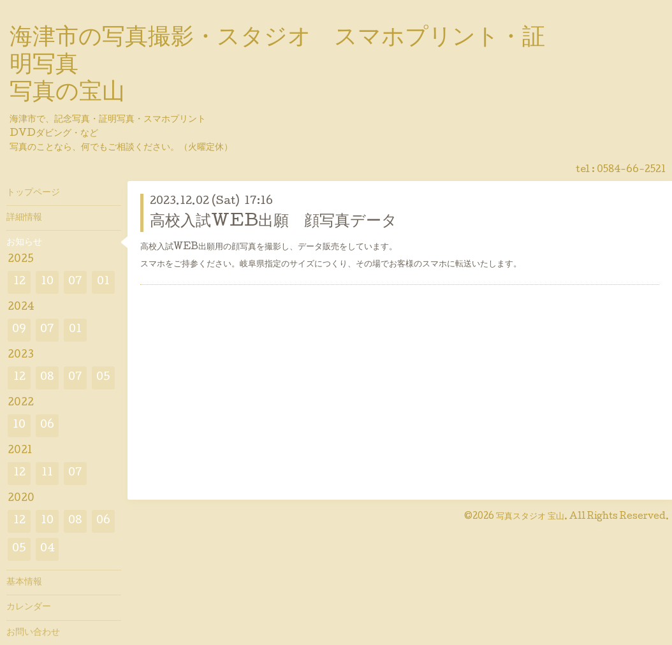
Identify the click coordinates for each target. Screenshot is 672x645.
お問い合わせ (33, 633)
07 (75, 282)
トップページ (33, 193)
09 (19, 329)
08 (47, 377)
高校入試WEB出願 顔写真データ (273, 222)
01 (103, 282)
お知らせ (24, 243)
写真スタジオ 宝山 (530, 516)
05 (103, 377)
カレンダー (28, 607)
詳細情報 (24, 218)
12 (19, 282)
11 (47, 473)
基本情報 (24, 582)
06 (47, 425)
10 (47, 282)
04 (47, 549)
